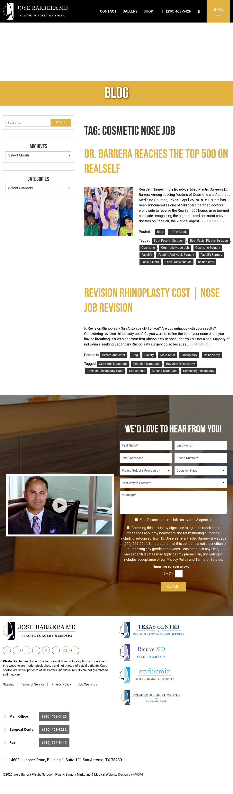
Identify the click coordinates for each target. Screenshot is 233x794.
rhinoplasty (206, 262)
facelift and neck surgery (176, 255)
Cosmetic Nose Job (175, 248)
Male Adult (167, 355)
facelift (146, 255)
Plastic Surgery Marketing (73, 775)
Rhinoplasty (189, 355)
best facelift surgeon (169, 240)
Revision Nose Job (146, 364)
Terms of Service (33, 684)
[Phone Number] (200, 458)
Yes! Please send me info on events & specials (176, 520)
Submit (173, 586)
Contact (108, 11)
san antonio (137, 371)
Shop (148, 11)
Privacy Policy (61, 684)
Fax (36, 742)
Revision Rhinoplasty (180, 364)
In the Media (178, 232)
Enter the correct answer (173, 567)
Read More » (213, 221)
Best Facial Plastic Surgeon (209, 240)
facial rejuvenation (178, 262)
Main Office (36, 716)
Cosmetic (148, 248)
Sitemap (8, 684)
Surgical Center (36, 729)
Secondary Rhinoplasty (198, 371)
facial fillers (150, 262)
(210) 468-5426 (176, 11)
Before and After (113, 355)
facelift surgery (211, 255)
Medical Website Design (111, 775)
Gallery (130, 11)
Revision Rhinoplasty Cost (105, 371)
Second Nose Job (164, 371)
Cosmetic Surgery (207, 248)
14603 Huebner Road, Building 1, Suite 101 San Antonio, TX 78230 (62, 760)
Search (60, 122)
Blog (160, 232)
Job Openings (87, 684)
